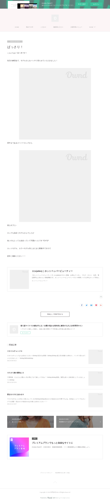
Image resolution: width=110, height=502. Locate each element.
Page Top (55, 482)
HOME (17, 27)
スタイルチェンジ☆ (14, 351)
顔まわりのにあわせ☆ (15, 394)
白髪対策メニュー (76, 27)
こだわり (43, 27)
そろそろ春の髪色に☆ (15, 373)
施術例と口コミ (58, 27)
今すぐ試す (82, 4)
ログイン (96, 4)
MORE (91, 27)
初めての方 (29, 27)
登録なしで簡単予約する (55, 314)
